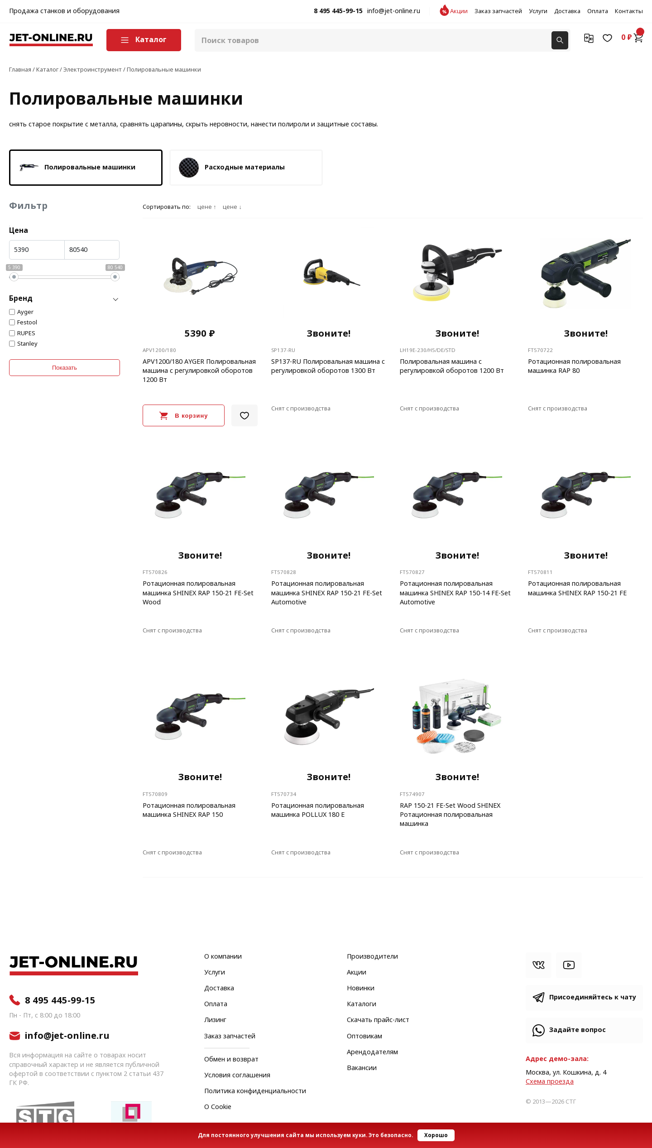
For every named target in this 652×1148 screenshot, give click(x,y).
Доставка (567, 11)
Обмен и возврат (231, 1059)
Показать (64, 367)
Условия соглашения (237, 1075)
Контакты (629, 11)
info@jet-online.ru (393, 11)
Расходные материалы (231, 168)
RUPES (26, 333)
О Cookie (217, 1107)
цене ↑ (206, 207)
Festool (27, 322)
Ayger (25, 312)
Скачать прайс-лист (378, 1020)
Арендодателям (372, 1052)
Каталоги (361, 1004)
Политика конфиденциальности (255, 1091)
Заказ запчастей (498, 11)
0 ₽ (632, 38)
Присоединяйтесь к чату (592, 997)
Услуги (538, 11)
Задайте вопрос (577, 1030)
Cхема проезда (550, 1081)
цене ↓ (232, 207)
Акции (459, 11)
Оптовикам (364, 1036)
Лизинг (215, 1020)
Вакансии (362, 1068)
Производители (372, 956)
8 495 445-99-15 (338, 11)
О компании (223, 956)
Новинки (360, 988)
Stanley (27, 344)
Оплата (597, 11)
